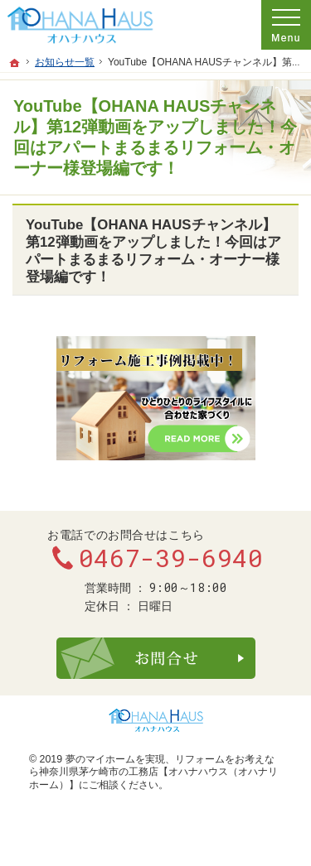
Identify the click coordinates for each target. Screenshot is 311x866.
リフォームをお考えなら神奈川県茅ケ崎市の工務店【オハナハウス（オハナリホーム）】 (153, 772)
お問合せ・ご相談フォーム (155, 658)
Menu (286, 25)
